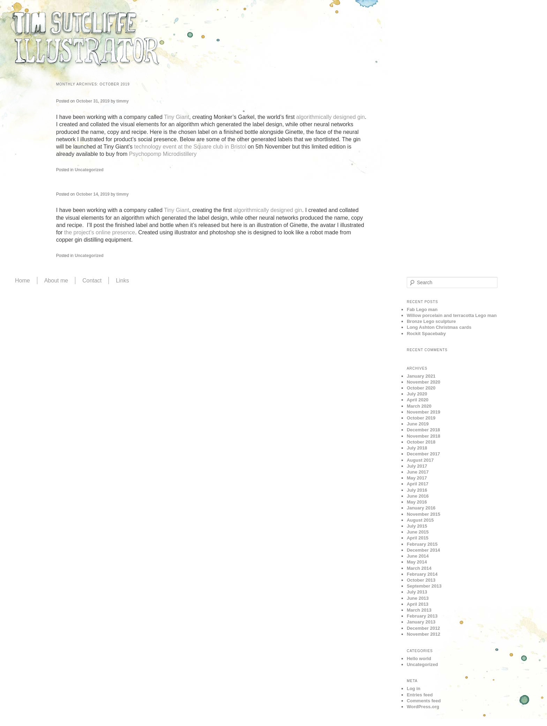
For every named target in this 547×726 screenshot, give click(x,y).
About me (56, 280)
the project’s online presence (99, 232)
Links (122, 280)
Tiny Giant (176, 117)
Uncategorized (89, 169)
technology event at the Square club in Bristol (191, 147)
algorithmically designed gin (330, 117)
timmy (123, 101)
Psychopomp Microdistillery (163, 154)
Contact (92, 280)
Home (22, 280)
